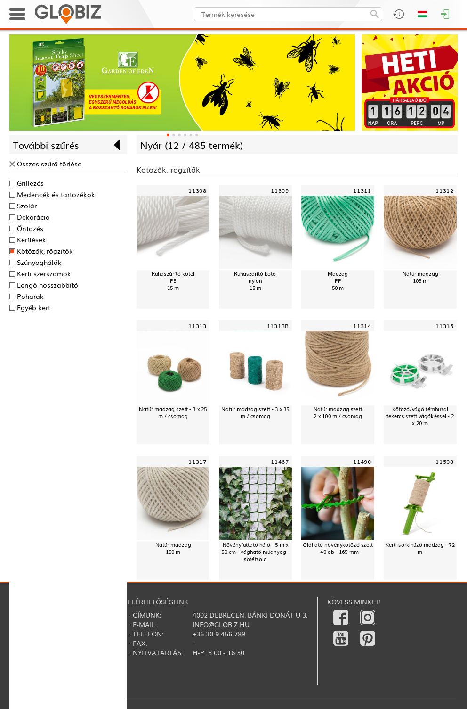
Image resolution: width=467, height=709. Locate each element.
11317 (197, 461)
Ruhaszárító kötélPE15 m (173, 280)
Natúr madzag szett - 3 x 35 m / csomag (255, 413)
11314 (362, 326)
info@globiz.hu (221, 624)
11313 (197, 326)
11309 (280, 190)
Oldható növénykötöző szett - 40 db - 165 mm (337, 548)
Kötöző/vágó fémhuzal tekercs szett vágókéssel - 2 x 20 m (420, 416)
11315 (444, 326)
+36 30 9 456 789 (219, 633)
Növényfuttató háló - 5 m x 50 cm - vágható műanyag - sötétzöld (255, 551)
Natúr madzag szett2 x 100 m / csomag (338, 413)
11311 (362, 190)
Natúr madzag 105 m (420, 277)
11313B (278, 326)
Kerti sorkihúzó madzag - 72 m (420, 548)
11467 (280, 461)
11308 (197, 190)
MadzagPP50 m (338, 280)
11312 (444, 190)
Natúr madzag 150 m (173, 548)
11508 (444, 461)
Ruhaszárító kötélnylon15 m (255, 280)
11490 (362, 461)
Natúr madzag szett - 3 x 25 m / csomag (173, 413)
